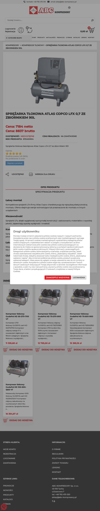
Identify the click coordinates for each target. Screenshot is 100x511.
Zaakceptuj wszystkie (57, 277)
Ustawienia (79, 277)
